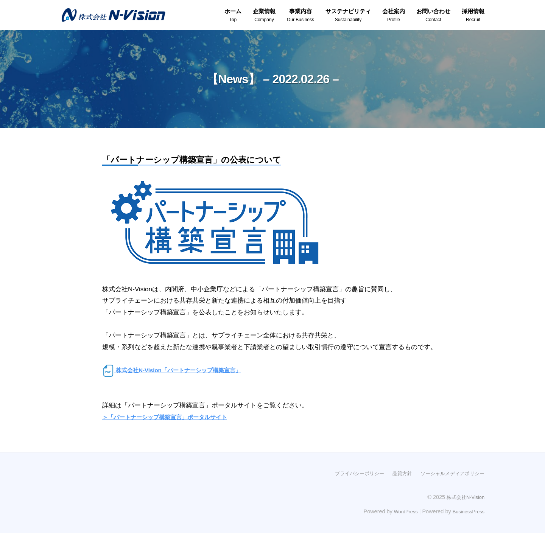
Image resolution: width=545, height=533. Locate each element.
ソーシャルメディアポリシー (450, 473)
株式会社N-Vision (463, 496)
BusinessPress (466, 511)
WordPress (399, 511)
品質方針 (396, 473)
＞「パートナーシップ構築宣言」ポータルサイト (173, 417)
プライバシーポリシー (351, 473)
